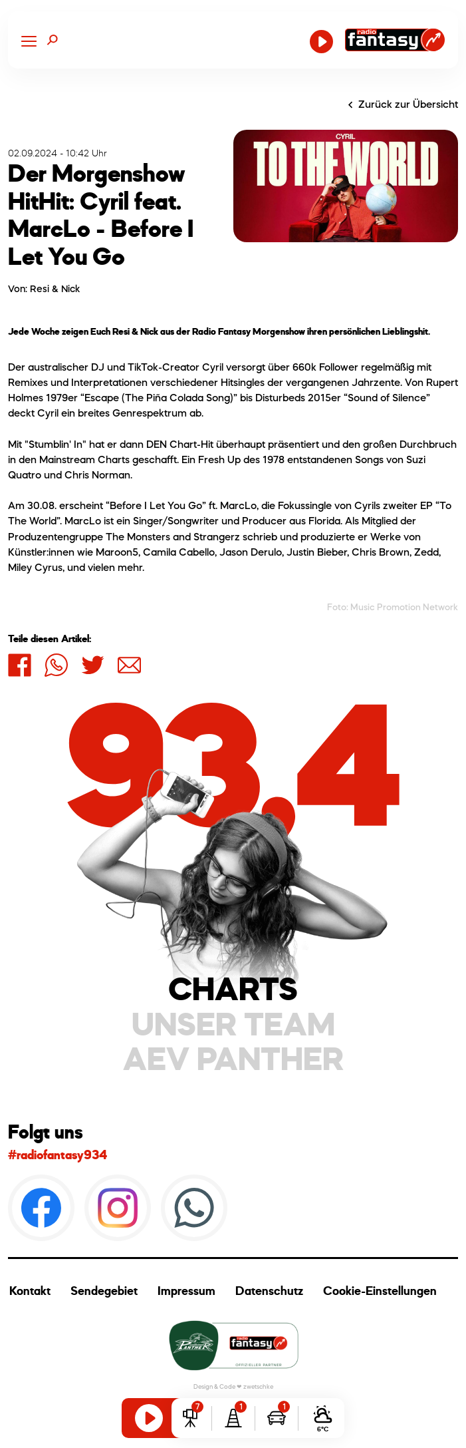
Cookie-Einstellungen (380, 1290)
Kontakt (30, 1290)
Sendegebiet (104, 1290)
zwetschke (258, 1386)
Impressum (186, 1290)
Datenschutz (269, 1290)
